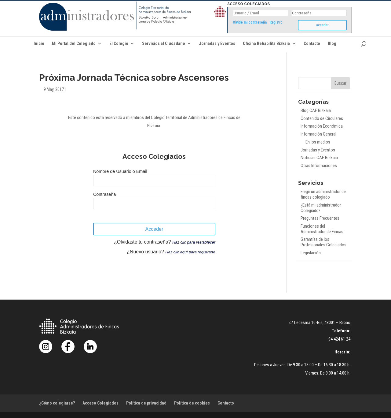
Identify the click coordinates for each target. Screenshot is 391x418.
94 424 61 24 (339, 339)
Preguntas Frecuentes (320, 218)
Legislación (311, 253)
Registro (276, 22)
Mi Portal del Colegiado (74, 43)
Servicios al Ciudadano (163, 43)
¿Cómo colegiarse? (57, 403)
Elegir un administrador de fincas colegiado (323, 194)
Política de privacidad (146, 403)
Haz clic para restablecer (193, 242)
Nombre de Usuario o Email (120, 171)
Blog (332, 43)
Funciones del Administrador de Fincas (322, 228)
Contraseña (104, 194)
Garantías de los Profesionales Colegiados (323, 242)
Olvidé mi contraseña (250, 22)
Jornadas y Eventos (217, 43)
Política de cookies (192, 403)
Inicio (39, 43)
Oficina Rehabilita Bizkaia (266, 43)
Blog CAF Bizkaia (316, 110)
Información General (318, 134)
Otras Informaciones (319, 165)
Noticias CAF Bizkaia (319, 157)
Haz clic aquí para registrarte (190, 252)
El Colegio (118, 43)
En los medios (317, 142)
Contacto (312, 43)
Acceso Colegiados (100, 403)
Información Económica (322, 126)
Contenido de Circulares (322, 118)
